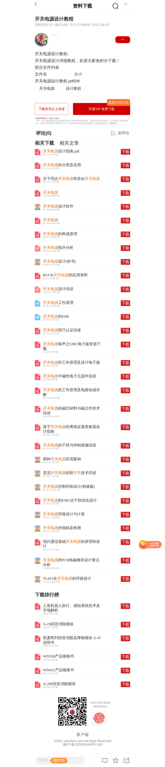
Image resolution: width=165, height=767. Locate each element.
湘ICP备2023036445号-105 (82, 744)
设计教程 (73, 88)
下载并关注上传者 (51, 109)
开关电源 (46, 88)
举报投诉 (112, 123)
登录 (45, 118)
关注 (122, 39)
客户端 (82, 734)
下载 (125, 152)
